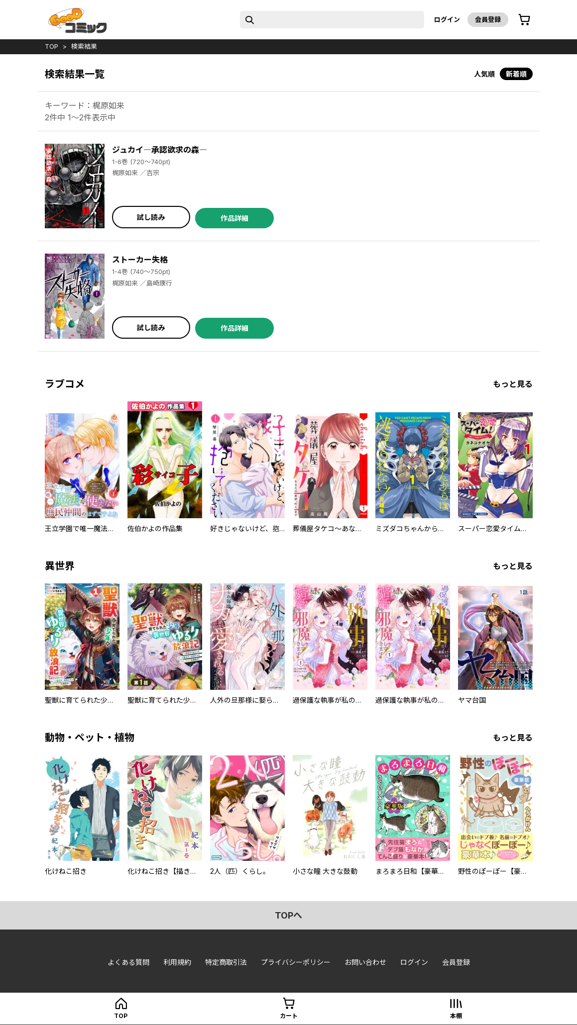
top (51, 46)
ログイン (447, 19)
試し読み (151, 217)
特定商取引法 (226, 962)
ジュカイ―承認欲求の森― (159, 150)
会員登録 (488, 19)
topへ (288, 915)
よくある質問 (128, 962)
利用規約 (177, 962)
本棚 (456, 1016)
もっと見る (513, 384)
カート (289, 1016)
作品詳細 (234, 218)
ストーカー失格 (140, 260)
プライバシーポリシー (296, 962)
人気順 (484, 74)
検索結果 (84, 46)
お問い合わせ (365, 962)
